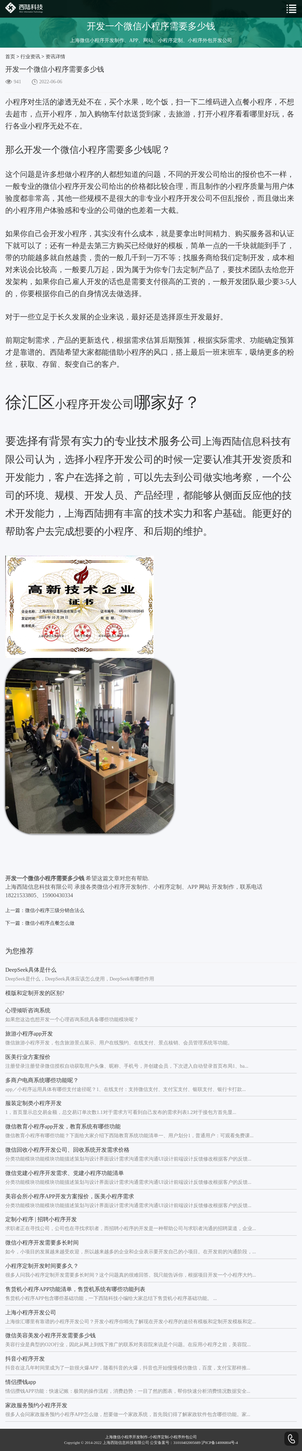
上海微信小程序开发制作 (126, 1437)
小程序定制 (159, 1437)
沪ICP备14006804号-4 (219, 1442)
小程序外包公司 (183, 1437)
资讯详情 (55, 56)
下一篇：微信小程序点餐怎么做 (39, 923)
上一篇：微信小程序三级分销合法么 (44, 910)
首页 (10, 56)
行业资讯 (30, 56)
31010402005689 (186, 1442)
